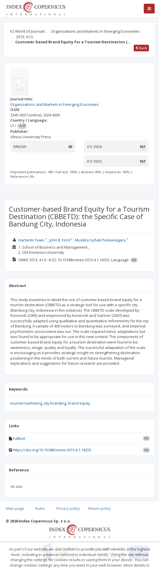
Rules (40, 508)
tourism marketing (26, 403)
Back (141, 47)
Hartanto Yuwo (31, 240)
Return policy (99, 508)
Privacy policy (68, 508)
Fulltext (19, 438)
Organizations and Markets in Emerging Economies (95, 31)
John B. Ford (59, 240)
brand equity (79, 403)
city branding (55, 403)
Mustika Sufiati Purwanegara (100, 240)
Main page (15, 508)
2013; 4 (24, 36)
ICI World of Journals (27, 31)
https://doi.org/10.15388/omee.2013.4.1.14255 (52, 449)
